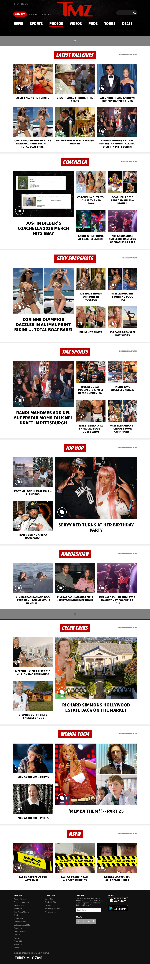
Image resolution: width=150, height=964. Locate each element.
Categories (18, 928)
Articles (17, 915)
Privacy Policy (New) (21, 902)
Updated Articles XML (22, 925)
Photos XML (18, 944)
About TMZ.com (20, 899)
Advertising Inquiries (52, 909)
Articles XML (18, 918)
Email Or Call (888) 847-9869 (39, 14)
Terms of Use (19, 905)
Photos (56, 24)
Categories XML (19, 931)
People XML (18, 941)
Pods (93, 24)
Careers (48, 905)
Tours (109, 24)
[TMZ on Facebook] (14, 4)
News (18, 24)
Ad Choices (18, 909)
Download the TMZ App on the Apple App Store (118, 900)
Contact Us (49, 899)
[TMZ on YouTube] (88, 921)
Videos (76, 24)
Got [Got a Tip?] (20, 14)
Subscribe (99, 910)
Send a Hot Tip (50, 902)
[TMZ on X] (18, 4)
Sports (36, 24)
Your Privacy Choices (21, 912)
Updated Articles (20, 922)
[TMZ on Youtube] (22, 4)
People (16, 938)
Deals (127, 24)
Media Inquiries (50, 912)
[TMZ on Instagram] (26, 4)
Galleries (17, 935)
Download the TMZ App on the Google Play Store (118, 908)
